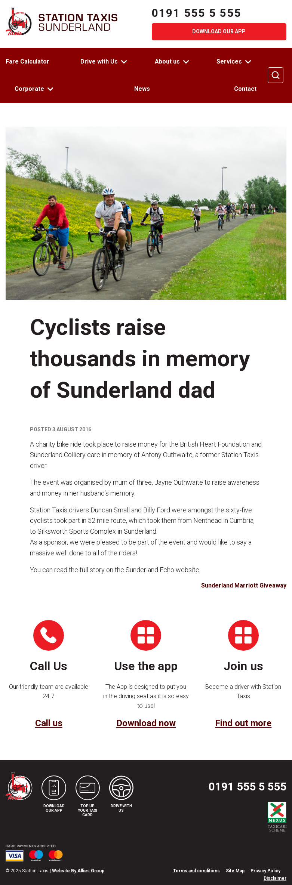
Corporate (29, 88)
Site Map (235, 870)
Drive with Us (99, 61)
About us (167, 61)
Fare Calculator (27, 61)
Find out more (243, 723)
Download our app (219, 31)
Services (229, 61)
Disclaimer (275, 878)
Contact (245, 88)
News (142, 88)
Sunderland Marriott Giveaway (243, 585)
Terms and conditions (196, 870)
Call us (48, 723)
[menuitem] (32, 61)
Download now (146, 723)
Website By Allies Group (78, 870)
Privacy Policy (265, 870)
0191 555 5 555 (197, 13)
